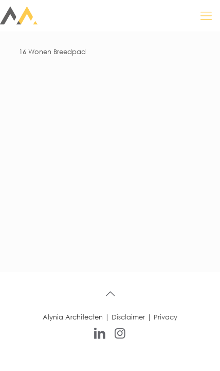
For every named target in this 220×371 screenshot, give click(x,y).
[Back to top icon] (110, 294)
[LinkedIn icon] (99, 332)
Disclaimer (128, 317)
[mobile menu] (206, 15)
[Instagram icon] (120, 332)
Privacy (165, 317)
